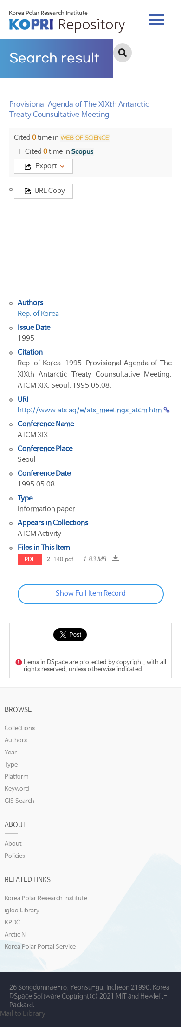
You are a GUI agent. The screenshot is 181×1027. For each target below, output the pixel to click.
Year (11, 752)
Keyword (17, 789)
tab (156, 19)
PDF (30, 559)
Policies (15, 856)
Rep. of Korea (38, 314)
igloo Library (22, 910)
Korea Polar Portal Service (40, 947)
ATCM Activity (39, 534)
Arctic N (15, 934)
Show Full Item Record (91, 593)
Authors (16, 740)
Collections (20, 728)
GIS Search (19, 801)
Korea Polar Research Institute (46, 898)
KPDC (12, 922)
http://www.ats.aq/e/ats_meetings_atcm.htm (90, 410)
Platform (17, 777)
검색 (122, 52)
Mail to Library (22, 1014)
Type (11, 764)
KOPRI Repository (67, 21)
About (13, 844)
